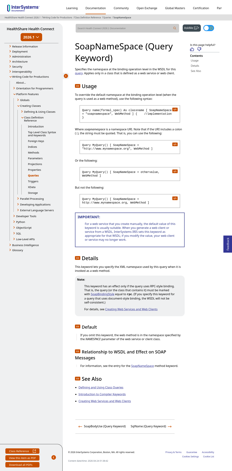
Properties (34, 170)
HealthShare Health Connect (30, 28)
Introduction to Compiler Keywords (102, 394)
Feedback (228, 243)
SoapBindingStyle (102, 294)
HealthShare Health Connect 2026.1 (23, 17)
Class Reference (22, 451)
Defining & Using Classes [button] (39, 111)
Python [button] (20, 222)
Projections (35, 164)
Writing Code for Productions (57, 17)
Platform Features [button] (27, 94)
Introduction (36, 126)
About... (21, 82)
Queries (107, 17)
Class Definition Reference (88, 17)
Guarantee (191, 452)
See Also (196, 71)
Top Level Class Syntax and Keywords (42, 133)
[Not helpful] (199, 49)
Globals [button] (25, 100)
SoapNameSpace (122, 17)
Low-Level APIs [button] (25, 239)
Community (121, 8)
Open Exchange (147, 8)
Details (195, 65)
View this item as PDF (22, 458)
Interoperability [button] (22, 71)
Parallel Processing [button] (32, 198)
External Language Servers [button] (37, 210)
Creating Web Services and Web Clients (131, 309)
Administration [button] (21, 56)
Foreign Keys (36, 141)
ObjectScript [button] (24, 227)
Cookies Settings (190, 456)
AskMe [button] (192, 27)
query (79, 73)
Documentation (96, 8)
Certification (201, 8)
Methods (33, 152)
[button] (77, 86)
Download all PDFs (21, 465)
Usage (194, 60)
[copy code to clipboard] (174, 109)
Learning (72, 8)
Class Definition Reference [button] (34, 119)
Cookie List (208, 456)
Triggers (33, 181)
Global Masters (175, 8)
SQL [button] (18, 233)
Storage (33, 193)
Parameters (35, 158)
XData (31, 187)
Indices (32, 146)
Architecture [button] (20, 61)
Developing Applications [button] (35, 204)
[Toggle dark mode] (208, 28)
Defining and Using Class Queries (101, 387)
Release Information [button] (25, 46)
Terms (178, 452)
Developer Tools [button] (26, 216)
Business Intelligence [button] (25, 245)
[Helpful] (192, 49)
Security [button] (17, 66)
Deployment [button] (20, 51)
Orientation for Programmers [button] (34, 88)
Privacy (169, 452)
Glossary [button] (17, 250)
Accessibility (208, 452)
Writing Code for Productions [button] (30, 76)
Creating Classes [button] (30, 106)
